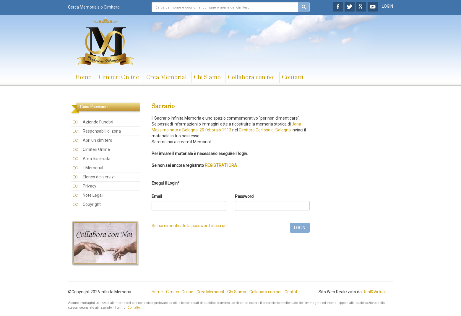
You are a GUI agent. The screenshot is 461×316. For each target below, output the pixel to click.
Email (157, 196)
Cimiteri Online (119, 77)
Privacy (89, 186)
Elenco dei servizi (99, 177)
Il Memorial (93, 167)
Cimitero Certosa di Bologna (265, 130)
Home (83, 77)
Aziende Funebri (98, 122)
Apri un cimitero (97, 140)
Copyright (92, 204)
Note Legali (93, 195)
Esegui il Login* (166, 183)
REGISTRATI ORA (221, 165)
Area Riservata (97, 158)
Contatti (292, 77)
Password (244, 196)
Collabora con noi (251, 77)
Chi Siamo (207, 77)
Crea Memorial (166, 77)
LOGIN (387, 6)
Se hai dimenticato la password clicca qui (190, 225)
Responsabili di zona (102, 131)
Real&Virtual (374, 291)
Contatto (133, 308)
